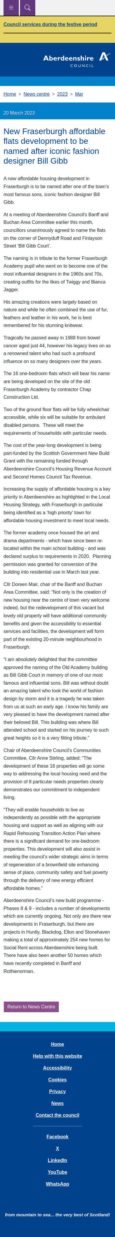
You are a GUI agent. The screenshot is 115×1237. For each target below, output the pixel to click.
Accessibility (57, 1067)
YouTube (57, 1172)
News (57, 1103)
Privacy (57, 1091)
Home (10, 94)
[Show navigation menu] (11, 8)
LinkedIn (57, 1160)
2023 (62, 94)
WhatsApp (57, 1183)
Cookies (57, 1079)
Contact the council (57, 1115)
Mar (79, 94)
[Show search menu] (27, 8)
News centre (37, 94)
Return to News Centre (31, 1006)
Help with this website (57, 1056)
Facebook (57, 1136)
